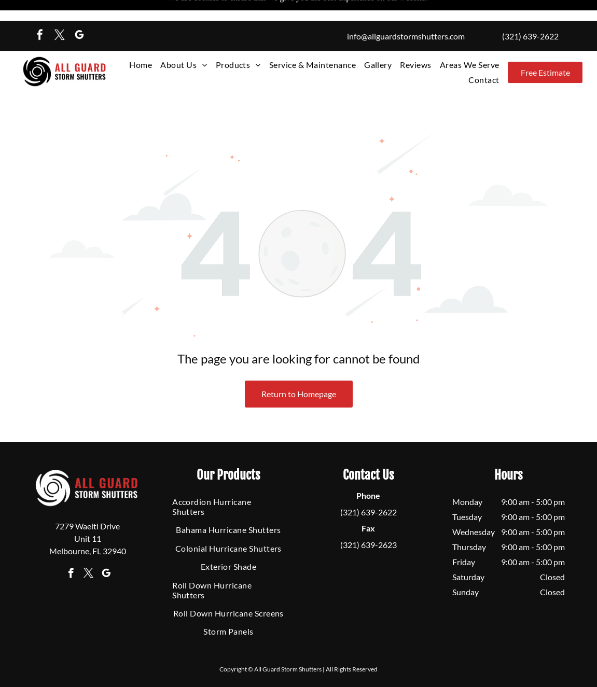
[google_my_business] (79, 15)
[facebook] (40, 15)
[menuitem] (140, 43)
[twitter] (59, 15)
